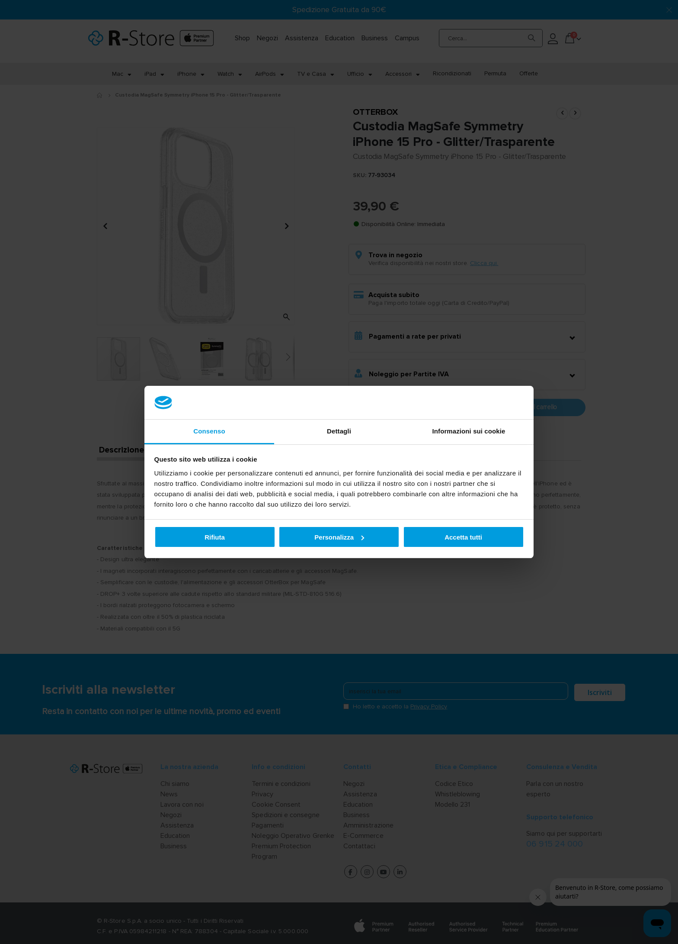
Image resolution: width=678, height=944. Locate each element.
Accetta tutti (463, 537)
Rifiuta (215, 537)
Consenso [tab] (209, 431)
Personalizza (339, 537)
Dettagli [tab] (339, 431)
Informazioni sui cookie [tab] (468, 431)
